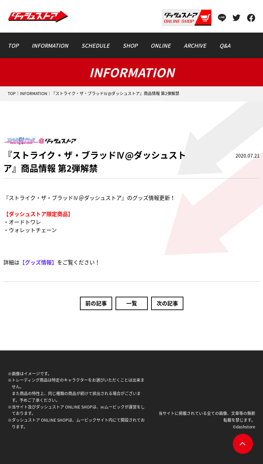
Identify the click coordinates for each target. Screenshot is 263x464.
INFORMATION (33, 93)
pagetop (243, 444)
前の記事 (96, 303)
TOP (12, 93)
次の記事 (167, 303)
